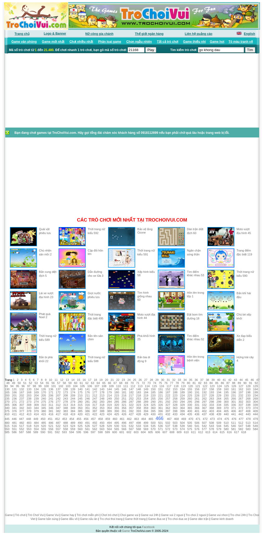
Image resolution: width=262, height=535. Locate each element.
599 (107, 432)
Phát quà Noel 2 (45, 315)
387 (94, 411)
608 (172, 432)
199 (255, 392)
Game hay (67, 515)
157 (204, 389)
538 (175, 425)
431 (160, 414)
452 (57, 418)
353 (102, 408)
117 (168, 386)
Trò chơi (20, 515)
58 (64, 383)
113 (140, 386)
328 (175, 404)
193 (211, 392)
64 (98, 383)
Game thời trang (135, 518)
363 (175, 408)
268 (248, 398)
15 (78, 379)
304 (255, 401)
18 (95, 379)
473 (212, 418)
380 (43, 411)
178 (102, 392)
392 (131, 411)
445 (7, 418)
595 (78, 432)
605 (150, 432)
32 (173, 379)
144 (109, 389)
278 (65, 401)
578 (211, 429)
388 (102, 411)
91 (250, 383)
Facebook (148, 526)
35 (190, 379)
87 (227, 383)
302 (241, 401)
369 (218, 408)
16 (84, 379)
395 (153, 411)
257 (167, 398)
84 (211, 383)
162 (241, 389)
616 (229, 432)
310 (43, 404)
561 (87, 429)
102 (60, 386)
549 (255, 425)
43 (235, 379)
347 (58, 408)
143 (102, 389)
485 (43, 422)
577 (204, 429)
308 (29, 404)
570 (153, 429)
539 (182, 425)
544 (218, 425)
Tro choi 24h (238, 515)
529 (109, 425)
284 (109, 401)
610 (186, 432)
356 (124, 408)
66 (109, 383)
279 (72, 401)
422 (94, 414)
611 (193, 432)
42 (229, 379)
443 (248, 414)
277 (58, 401)
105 (82, 386)
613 (207, 432)
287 (131, 401)
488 (65, 422)
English (249, 34)
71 (137, 383)
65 (103, 383)
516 (14, 425)
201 (14, 395)
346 (50, 408)
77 (171, 383)
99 (39, 386)
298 (211, 401)
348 (65, 408)
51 (24, 383)
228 (211, 395)
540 (189, 425)
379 (36, 411)
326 (160, 404)
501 (160, 422)
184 (146, 392)
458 (100, 418)
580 (226, 429)
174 (72, 392)
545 (226, 425)
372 (241, 408)
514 (255, 422)
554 (36, 429)
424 (109, 414)
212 (94, 395)
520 (43, 425)
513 (248, 422)
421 (87, 414)
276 (50, 401)
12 (61, 379)
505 (189, 422)
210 (80, 395)
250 (116, 398)
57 (58, 383)
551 (14, 429)
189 (182, 392)
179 (109, 392)
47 (257, 379)
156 (197, 389)
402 (204, 411)
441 (233, 414)
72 (143, 383)
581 (233, 429)
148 (138, 389)
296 (197, 401)
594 (71, 432)
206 (50, 395)
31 (168, 379)
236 (14, 398)
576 (197, 429)
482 (21, 422)
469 (183, 418)
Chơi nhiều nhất (81, 41)
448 (28, 418)
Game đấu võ (69, 518)
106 (89, 386)
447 (21, 418)
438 (211, 414)
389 (109, 411)
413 (29, 414)
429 (146, 414)
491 (87, 422)
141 (87, 389)
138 (65, 389)
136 (50, 389)
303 (248, 401)
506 (197, 422)
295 (189, 401)
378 (29, 411)
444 (255, 414)
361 (160, 408)
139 (72, 389)
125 (226, 386)
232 (241, 395)
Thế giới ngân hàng (149, 34)
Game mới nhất (53, 41)
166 (14, 392)
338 (248, 404)
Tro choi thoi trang (110, 518)
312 (58, 404)
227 (204, 395)
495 (116, 422)
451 (50, 418)
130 (7, 389)
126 (233, 386)
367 (204, 408)
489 (72, 422)
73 (149, 383)
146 (124, 389)
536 (160, 425)
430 (153, 414)
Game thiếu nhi (194, 41)
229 (218, 395)
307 (21, 404)
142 (94, 389)
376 (14, 411)
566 (124, 429)
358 (138, 408)
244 (72, 398)
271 (14, 401)
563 (102, 429)
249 (109, 398)
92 (256, 383)
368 (211, 408)
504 (182, 422)
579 (218, 429)
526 (87, 425)
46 (252, 379)
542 (204, 425)
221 (160, 395)
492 (94, 422)
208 (65, 395)
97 (28, 386)
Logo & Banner (55, 33)
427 (131, 414)
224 (182, 395)
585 (7, 432)
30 (162, 379)
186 (160, 392)
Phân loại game (109, 41)
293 (175, 401)
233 (248, 395)
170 (43, 392)
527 (94, 425)
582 (241, 429)
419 (72, 414)
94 (12, 386)
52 (30, 383)
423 (102, 414)
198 (248, 392)
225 (189, 395)
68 (120, 383)
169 (36, 392)
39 (213, 379)
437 (204, 414)
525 (80, 425)
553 (29, 429)
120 (190, 386)
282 (94, 401)
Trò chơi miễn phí (88, 515)
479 (255, 418)
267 (241, 398)
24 (128, 379)
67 (115, 383)
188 (175, 392)
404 (218, 411)
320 (116, 404)
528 (102, 425)
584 (255, 429)
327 (167, 404)
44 (240, 379)
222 (167, 395)
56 (53, 383)
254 (146, 398)
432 (167, 414)
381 (50, 411)
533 (138, 425)
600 (114, 432)
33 (179, 379)
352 (94, 408)
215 (116, 395)
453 (64, 418)
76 (165, 383)
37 (201, 379)
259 (182, 398)
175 (80, 392)
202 (21, 395)
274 (36, 401)
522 (58, 425)
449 (35, 418)
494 (109, 422)
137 (58, 389)
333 (211, 404)
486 (50, 422)
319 (109, 404)
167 (21, 392)
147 (131, 389)
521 (50, 425)
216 (124, 395)
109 (111, 386)
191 (197, 392)
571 (160, 429)
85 (216, 383)
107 (97, 386)
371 (233, 408)
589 (35, 432)
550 (7, 429)
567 (131, 429)
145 (116, 389)
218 (138, 395)
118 (176, 386)
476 (234, 418)
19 (101, 379)
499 (146, 422)
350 (80, 408)
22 (117, 379)
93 (6, 386)
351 (87, 408)
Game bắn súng (48, 518)
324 (146, 404)
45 (246, 379)
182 (131, 392)
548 (248, 425)
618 (243, 432)
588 (28, 432)
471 (198, 418)
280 (80, 401)
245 (80, 398)
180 (116, 392)
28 (151, 379)
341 (14, 408)
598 (100, 432)
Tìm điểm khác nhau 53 (195, 273)
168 (29, 392)
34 (184, 379)
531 (124, 425)
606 (157, 432)
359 (146, 408)
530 (116, 425)
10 (50, 379)
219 (146, 395)
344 (36, 408)
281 (87, 401)
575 (189, 429)
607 (165, 432)
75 (160, 383)
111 (125, 386)
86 (222, 383)
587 (21, 432)
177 (94, 392)
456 (86, 418)
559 (72, 429)
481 (14, 422)
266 (233, 398)
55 (47, 383)
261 (197, 398)
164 (255, 389)
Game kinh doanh (222, 518)
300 (226, 401)
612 (200, 432)
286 (124, 401)
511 (233, 422)
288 (138, 401)
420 (80, 414)
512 (241, 422)
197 (241, 392)
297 (204, 401)
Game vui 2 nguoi (172, 515)
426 (124, 414)
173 (65, 392)
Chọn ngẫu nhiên (139, 41)
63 (92, 383)
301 (233, 401)
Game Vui (52, 515)
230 (226, 395)
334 (218, 404)
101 (53, 386)
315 (80, 404)
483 (29, 422)
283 (102, 401)
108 (104, 386)
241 (50, 398)
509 (218, 422)
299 (218, 401)
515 (7, 425)
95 (17, 386)
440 (226, 414)
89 (239, 383)
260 (189, 398)
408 (248, 411)
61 (81, 383)
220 (153, 395)
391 (124, 411)
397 (167, 411)
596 (86, 432)
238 (29, 398)
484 (36, 422)
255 (153, 398)
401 (197, 411)
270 (7, 401)
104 (75, 386)
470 (190, 418)
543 (211, 425)
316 (87, 404)
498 (138, 422)
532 (131, 425)
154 (182, 389)
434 (182, 414)
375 (7, 411)
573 (175, 429)
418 (65, 414)
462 (129, 418)
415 (43, 414)
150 (153, 389)
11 (56, 379)
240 (43, 398)
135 (43, 389)
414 (36, 414)
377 (21, 411)
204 (36, 395)
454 (71, 418)
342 (21, 408)
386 (87, 411)
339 (255, 404)
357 (131, 408)
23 (123, 379)
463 (136, 418)
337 (241, 404)
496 (124, 422)
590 (43, 432)
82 (199, 383)
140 (80, 389)
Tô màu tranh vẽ (241, 41)
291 (160, 401)
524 (72, 425)
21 (112, 379)
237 (21, 398)
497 (131, 422)
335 (226, 404)
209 (72, 395)
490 (80, 422)
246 (87, 398)
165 (7, 392)
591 (50, 432)
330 (189, 404)
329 (182, 404)
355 (116, 408)
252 (131, 398)
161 (233, 389)
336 (233, 404)
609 (179, 432)
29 (157, 379)
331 (197, 404)
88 (233, 383)
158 (211, 389)
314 (72, 404)
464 (143, 418)
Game (9, 515)
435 (189, 414)
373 (248, 408)
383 (65, 411)
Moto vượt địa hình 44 (146, 316)
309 (36, 404)
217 (131, 395)
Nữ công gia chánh (99, 34)
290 (153, 401)
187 (167, 392)
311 (50, 404)
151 (160, 389)
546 (233, 425)
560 (80, 429)
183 (138, 392)
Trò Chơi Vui (36, 515)
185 (153, 392)
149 (146, 389)
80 (188, 383)
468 (176, 418)
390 (116, 411)
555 (43, 429)
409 (255, 411)
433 (175, 414)
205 (43, 395)
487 (58, 422)
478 (248, 418)
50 (19, 383)
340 (7, 408)
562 (94, 429)
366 (197, 408)
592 (57, 432)
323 (138, 404)
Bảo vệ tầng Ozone (144, 231)
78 (177, 383)
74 (154, 383)
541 (197, 425)
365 (189, 408)
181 (124, 392)
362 (167, 408)
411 (14, 414)
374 (255, 408)
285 (116, 401)
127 (241, 386)
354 (109, 408)
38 (207, 379)
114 (147, 386)
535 (153, 425)
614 (215, 432)
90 (245, 383)
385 (80, 411)
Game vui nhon (218, 515)
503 (175, 422)
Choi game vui (129, 515)
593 (64, 432)
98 (34, 386)
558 (65, 429)
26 (140, 379)
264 (218, 398)
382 (58, 411)
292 (167, 401)
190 (189, 392)
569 (146, 429)
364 (182, 408)
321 (124, 404)
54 (41, 383)
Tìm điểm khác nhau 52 (195, 337)
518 (29, 425)
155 (189, 389)
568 (138, 429)
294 (182, 401)
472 (205, 418)
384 (72, 411)
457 (93, 418)
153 (175, 389)
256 (160, 398)
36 (196, 379)
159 (218, 389)
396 (160, 411)
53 (36, 383)
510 (226, 422)
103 (68, 386)
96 (23, 386)
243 (65, 398)
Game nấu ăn (88, 518)
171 (50, 392)
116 (161, 386)
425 (116, 414)
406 (233, 411)
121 (197, 386)
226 (197, 395)
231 (233, 395)
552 (21, 429)
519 (36, 425)
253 (138, 398)
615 (222, 432)
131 (14, 389)
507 (204, 422)
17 (89, 379)
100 (46, 386)
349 (72, 408)
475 (226, 418)
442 (241, 414)
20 (106, 379)
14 (72, 379)
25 (134, 379)
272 (21, 401)
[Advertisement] (46, 93)
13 (67, 379)
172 (58, 392)
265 (226, 398)
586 (14, 432)
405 (226, 411)
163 (248, 389)
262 (204, 398)
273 (29, 401)
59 (70, 383)
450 (43, 418)
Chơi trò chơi (109, 515)
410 (7, 414)
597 (93, 432)
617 (236, 432)
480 (7, 422)
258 (175, 398)
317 (94, 404)
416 (50, 414)
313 (65, 404)
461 (122, 418)
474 (219, 418)
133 (29, 389)
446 (14, 418)
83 (205, 383)
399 (182, 411)
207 (58, 395)
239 (36, 398)
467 (169, 418)
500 (153, 422)
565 (116, 429)
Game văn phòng (24, 41)
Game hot (217, 41)
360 (153, 408)
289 (146, 401)
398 (175, 411)
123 (212, 386)
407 (241, 411)
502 (167, 422)
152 (167, 389)
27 (145, 379)
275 (43, 401)
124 (219, 386)
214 (109, 395)
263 (211, 398)
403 (211, 411)
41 (224, 379)
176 (87, 392)
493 (102, 422)
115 (154, 386)
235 (7, 398)
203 (29, 395)
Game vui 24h (149, 515)
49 (13, 383)
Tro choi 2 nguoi (196, 515)
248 (102, 398)
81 (194, 383)
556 (50, 429)
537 (167, 425)
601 (122, 432)
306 (14, 404)
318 (102, 404)
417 (58, 414)
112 (132, 386)
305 (7, 404)
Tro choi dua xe (177, 518)
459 (107, 418)
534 (146, 425)
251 (124, 398)
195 (226, 392)
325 (153, 404)
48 (7, 383)
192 (204, 392)
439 (218, 414)
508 (211, 422)
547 (241, 425)
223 (175, 395)
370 (226, 408)
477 (241, 418)
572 (167, 429)
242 (58, 398)
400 (189, 411)
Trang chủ (22, 34)
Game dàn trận (199, 518)
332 (204, 404)
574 (182, 429)
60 (75, 383)
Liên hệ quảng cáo (198, 34)
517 (21, 425)
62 (87, 383)
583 (248, 429)
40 (218, 379)
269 (255, 398)
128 (248, 386)
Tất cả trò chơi (167, 41)
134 (36, 389)
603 (136, 432)
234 (255, 395)
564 (109, 429)
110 (118, 386)
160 (226, 389)
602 (129, 432)
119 (183, 386)
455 (79, 418)
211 (87, 395)
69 (126, 383)
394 (146, 411)
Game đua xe (156, 518)
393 (138, 411)
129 (255, 386)
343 (29, 408)
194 (218, 392)
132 (21, 389)
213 (102, 395)
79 (182, 383)
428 (138, 414)
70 (132, 383)
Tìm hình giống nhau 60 (144, 296)
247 (94, 398)
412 (21, 414)
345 (43, 408)
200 (7, 395)
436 (197, 414)
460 (115, 418)
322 (131, 404)
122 (205, 386)
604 (143, 432)
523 (65, 425)
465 (150, 418)
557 (58, 429)
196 (233, 392)
